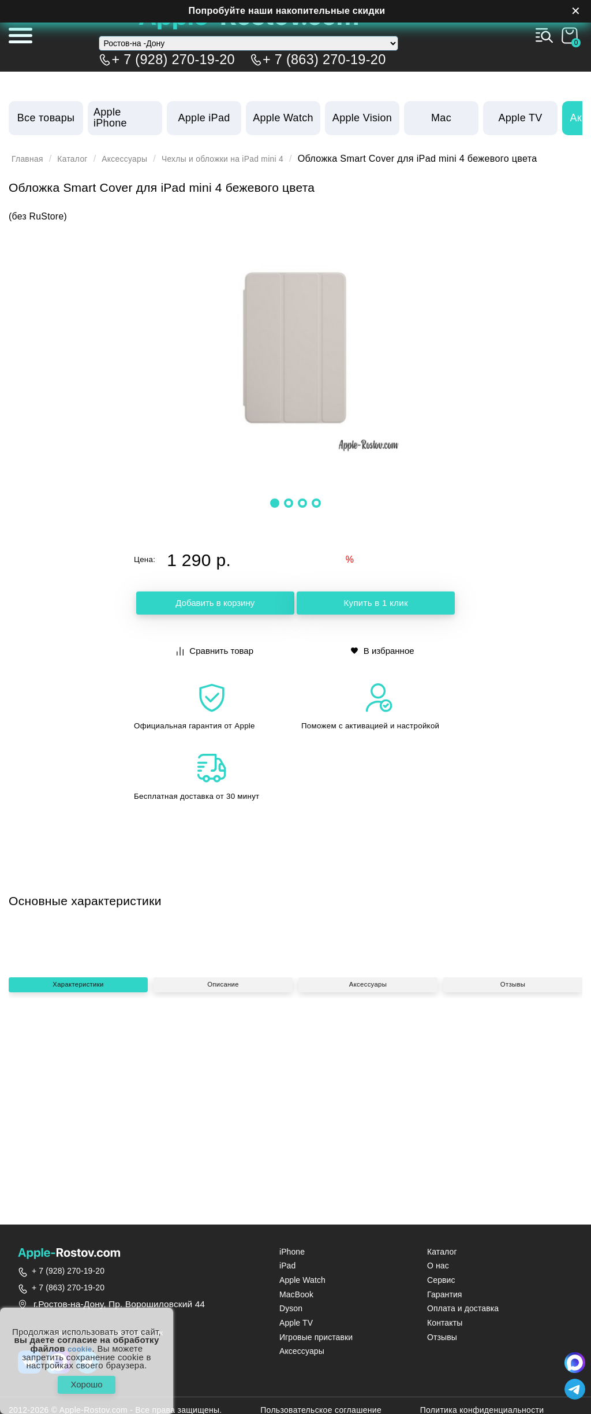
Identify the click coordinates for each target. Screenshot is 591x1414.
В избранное (383, 650)
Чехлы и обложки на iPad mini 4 (250, 158)
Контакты (444, 1323)
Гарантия (444, 1294)
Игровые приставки (316, 1337)
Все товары (45, 118)
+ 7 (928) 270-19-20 (173, 57)
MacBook (296, 1294)
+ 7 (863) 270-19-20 (324, 57)
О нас (438, 1266)
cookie (80, 1343)
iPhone (292, 1252)
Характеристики (78, 1119)
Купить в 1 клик (376, 604)
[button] (274, 502)
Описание (222, 1119)
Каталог (80, 158)
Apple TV (296, 1323)
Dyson (290, 1308)
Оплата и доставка (463, 1308)
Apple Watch (302, 1280)
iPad (287, 1266)
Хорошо (86, 1382)
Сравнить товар (216, 650)
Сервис (441, 1280)
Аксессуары (138, 158)
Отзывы (512, 1119)
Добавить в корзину (215, 604)
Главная (30, 158)
